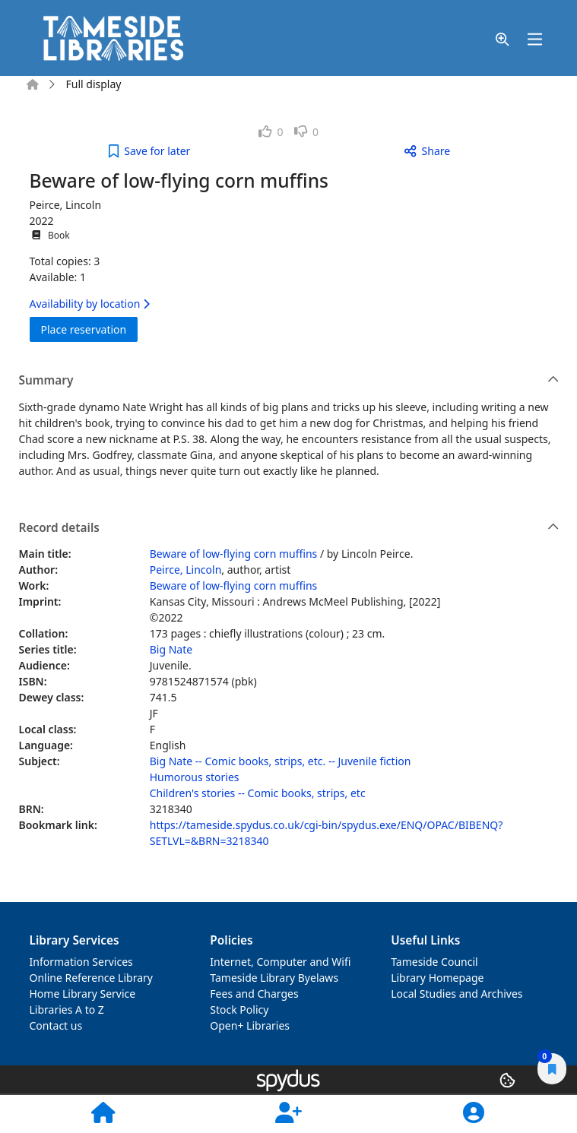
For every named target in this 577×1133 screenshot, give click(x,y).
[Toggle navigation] (535, 40)
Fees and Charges (254, 993)
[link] (271, 132)
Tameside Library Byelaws (274, 977)
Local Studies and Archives (456, 993)
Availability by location (90, 303)
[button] (502, 39)
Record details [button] (289, 528)
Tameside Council (434, 961)
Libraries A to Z (67, 1009)
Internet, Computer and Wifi (280, 961)
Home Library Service (83, 993)
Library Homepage (437, 977)
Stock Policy (239, 1009)
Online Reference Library (91, 977)
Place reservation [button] (89, 329)
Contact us (56, 1025)
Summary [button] (289, 381)
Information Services (81, 961)
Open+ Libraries (250, 1025)
